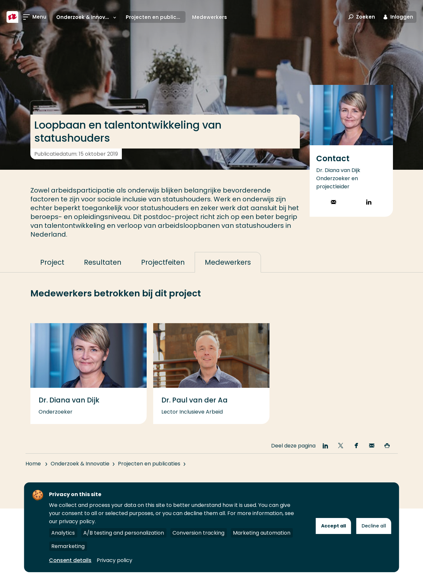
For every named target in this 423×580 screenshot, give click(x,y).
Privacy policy (114, 560)
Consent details (70, 560)
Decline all (374, 526)
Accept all (333, 526)
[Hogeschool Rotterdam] (12, 17)
